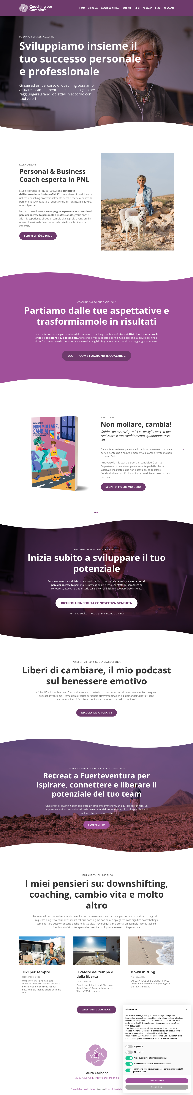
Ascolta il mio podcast (96, 712)
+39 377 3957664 (83, 1078)
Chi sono (93, 8)
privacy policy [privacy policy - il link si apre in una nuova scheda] (167, 1018)
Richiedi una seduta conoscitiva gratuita (96, 603)
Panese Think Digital (113, 1089)
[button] (95, 513)
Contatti (169, 8)
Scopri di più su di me (38, 235)
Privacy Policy (76, 1089)
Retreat (127, 8)
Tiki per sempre (36, 972)
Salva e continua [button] (157, 1081)
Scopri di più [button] (156, 1087)
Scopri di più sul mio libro (123, 487)
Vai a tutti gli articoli (96, 1009)
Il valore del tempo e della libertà (94, 974)
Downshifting (143, 972)
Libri (136, 8)
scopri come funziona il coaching (97, 356)
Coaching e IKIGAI (110, 8)
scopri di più (96, 825)
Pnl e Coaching (83, 981)
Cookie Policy (89, 1089)
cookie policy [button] (135, 1026)
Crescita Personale (31, 977)
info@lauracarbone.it (107, 1078)
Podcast (147, 8)
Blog (157, 8)
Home (82, 8)
